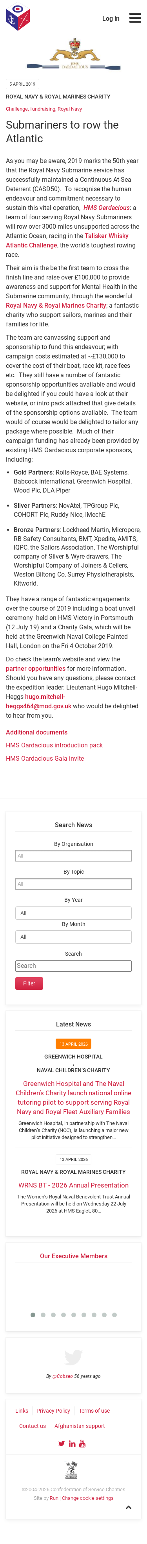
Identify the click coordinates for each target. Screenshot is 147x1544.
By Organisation (73, 844)
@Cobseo (63, 1376)
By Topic (74, 872)
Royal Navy (70, 109)
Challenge (17, 109)
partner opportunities (35, 668)
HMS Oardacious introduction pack (54, 745)
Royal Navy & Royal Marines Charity (56, 305)
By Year (73, 900)
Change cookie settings (88, 1498)
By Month (73, 924)
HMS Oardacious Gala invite (45, 758)
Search (73, 954)
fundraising (42, 109)
